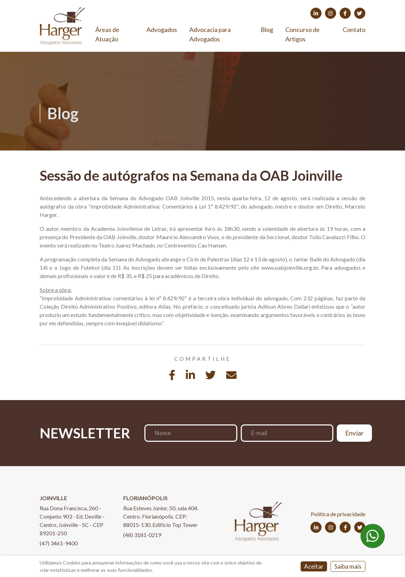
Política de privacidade (338, 514)
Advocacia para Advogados (210, 34)
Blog (267, 29)
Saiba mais (348, 566)
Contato (354, 29)
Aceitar (314, 566)
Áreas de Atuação (107, 34)
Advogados (161, 29)
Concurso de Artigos (302, 34)
